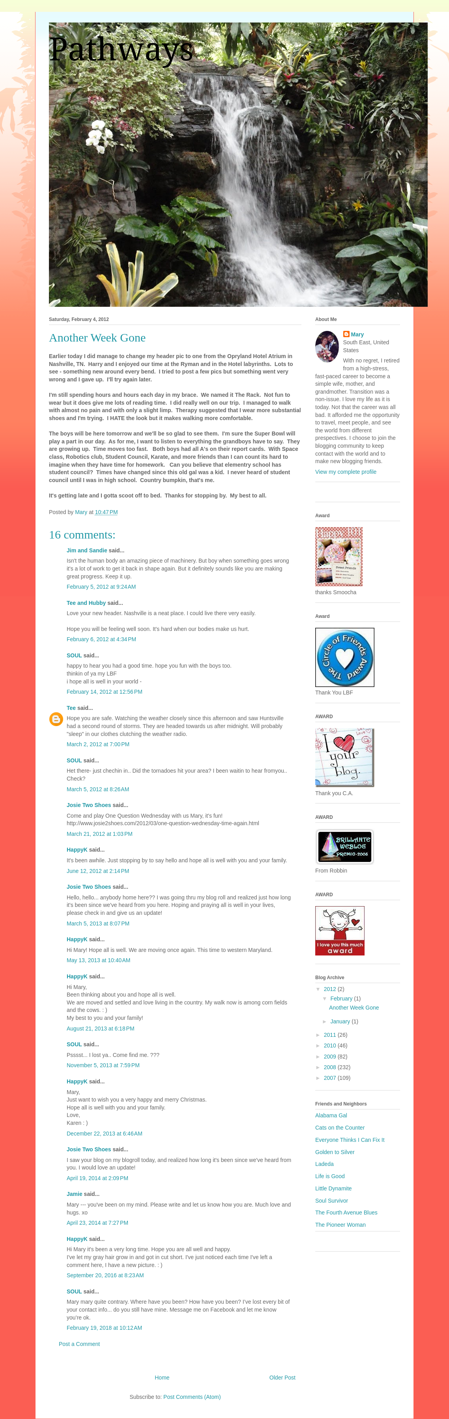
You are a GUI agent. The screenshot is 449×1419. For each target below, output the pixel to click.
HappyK (77, 850)
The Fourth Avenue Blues (346, 1212)
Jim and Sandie (87, 550)
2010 (331, 1045)
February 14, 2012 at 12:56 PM (104, 692)
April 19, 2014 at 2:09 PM (97, 1178)
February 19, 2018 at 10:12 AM (104, 1328)
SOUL (74, 655)
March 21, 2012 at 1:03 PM (100, 834)
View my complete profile (345, 472)
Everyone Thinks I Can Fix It (350, 1140)
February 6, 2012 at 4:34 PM (101, 639)
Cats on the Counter (340, 1127)
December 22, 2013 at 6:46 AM (104, 1133)
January (341, 1021)
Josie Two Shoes (89, 805)
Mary (357, 334)
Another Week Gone (354, 1007)
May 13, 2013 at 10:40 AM (99, 960)
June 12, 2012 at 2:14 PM (98, 871)
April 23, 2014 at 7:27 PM (97, 1223)
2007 (331, 1078)
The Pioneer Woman (340, 1225)
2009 (331, 1056)
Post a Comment (79, 1344)
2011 (331, 1035)
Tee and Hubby (86, 603)
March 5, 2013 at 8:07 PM (98, 923)
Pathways (121, 49)
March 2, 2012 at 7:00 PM (98, 744)
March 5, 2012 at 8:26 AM (98, 789)
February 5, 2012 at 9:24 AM (101, 587)
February (342, 998)
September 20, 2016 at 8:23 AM (105, 1275)
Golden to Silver (335, 1152)
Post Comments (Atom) (192, 1397)
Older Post (282, 1377)
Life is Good (330, 1176)
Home (162, 1377)
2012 (331, 989)
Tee (71, 708)
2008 (331, 1067)
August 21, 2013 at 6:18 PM (101, 1028)
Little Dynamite (333, 1188)
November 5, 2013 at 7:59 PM (103, 1065)
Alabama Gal (331, 1115)
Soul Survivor (331, 1201)
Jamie (74, 1194)
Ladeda (324, 1164)
